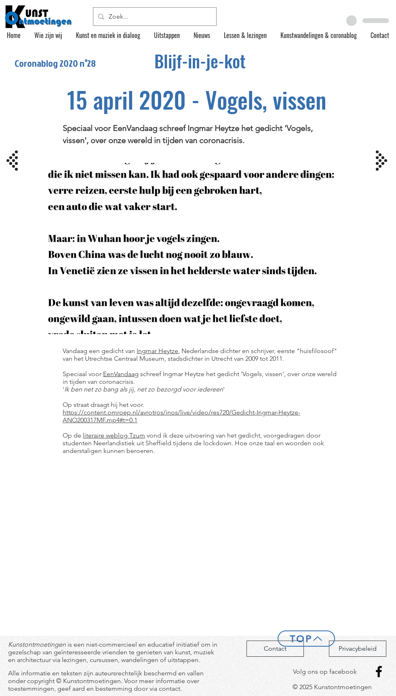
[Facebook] (378, 671)
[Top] (306, 638)
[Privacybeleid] (357, 649)
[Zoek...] (154, 16)
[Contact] (275, 649)
